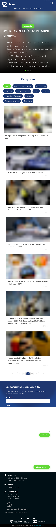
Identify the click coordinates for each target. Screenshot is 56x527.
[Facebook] (22, 519)
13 (28, 374)
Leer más (28, 26)
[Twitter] (28, 519)
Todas (7, 86)
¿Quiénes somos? (28, 8)
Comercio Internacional (23, 86)
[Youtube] (34, 519)
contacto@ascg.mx (13, 487)
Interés (46, 91)
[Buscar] (51, 4)
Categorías (17, 8)
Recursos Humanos (12, 101)
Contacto (39, 8)
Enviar (44, 435)
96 (39, 374)
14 (32, 374)
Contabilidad (41, 86)
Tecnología (28, 101)
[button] (25, 70)
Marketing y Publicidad (13, 96)
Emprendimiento (23, 91)
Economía (8, 91)
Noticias (29, 96)
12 (24, 374)
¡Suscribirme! (41, 467)
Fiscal (36, 91)
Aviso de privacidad (39, 525)
